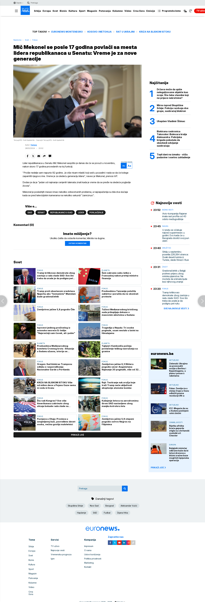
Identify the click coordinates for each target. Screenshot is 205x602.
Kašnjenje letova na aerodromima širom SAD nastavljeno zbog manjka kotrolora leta (120, 405)
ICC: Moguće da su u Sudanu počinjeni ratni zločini (179, 410)
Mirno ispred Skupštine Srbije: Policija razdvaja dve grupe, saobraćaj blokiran (172, 108)
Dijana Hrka (122, 512)
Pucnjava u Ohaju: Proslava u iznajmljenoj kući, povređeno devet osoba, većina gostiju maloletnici (56, 423)
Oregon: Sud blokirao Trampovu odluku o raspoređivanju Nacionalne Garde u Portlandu (54, 368)
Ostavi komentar (77, 245)
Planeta (106, 272)
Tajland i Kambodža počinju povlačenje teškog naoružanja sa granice (120, 350)
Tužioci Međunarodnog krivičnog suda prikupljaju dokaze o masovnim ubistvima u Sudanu (120, 314)
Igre (53, 558)
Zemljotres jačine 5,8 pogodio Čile (56, 311)
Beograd (109, 505)
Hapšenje (81, 512)
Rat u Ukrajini (125, 31)
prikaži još (77, 436)
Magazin (92, 10)
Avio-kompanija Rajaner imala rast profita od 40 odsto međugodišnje (174, 216)
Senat (41, 214)
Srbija (37, 10)
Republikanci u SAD (61, 214)
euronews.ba (162, 354)
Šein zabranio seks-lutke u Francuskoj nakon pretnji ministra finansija (120, 277)
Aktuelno (174, 360)
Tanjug (33, 146)
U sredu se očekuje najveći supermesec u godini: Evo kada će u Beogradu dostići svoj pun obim (175, 235)
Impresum (88, 546)
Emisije (150, 10)
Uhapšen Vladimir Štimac (171, 121)
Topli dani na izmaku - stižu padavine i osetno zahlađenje (173, 156)
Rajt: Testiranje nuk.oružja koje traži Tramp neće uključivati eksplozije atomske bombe (118, 387)
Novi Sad (94, 505)
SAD (30, 214)
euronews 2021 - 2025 (101, 595)
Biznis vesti (167, 210)
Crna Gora (139, 10)
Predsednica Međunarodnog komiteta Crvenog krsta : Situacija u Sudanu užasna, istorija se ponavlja (55, 350)
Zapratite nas (117, 537)
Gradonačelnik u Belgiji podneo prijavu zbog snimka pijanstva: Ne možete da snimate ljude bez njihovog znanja (174, 276)
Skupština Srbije (75, 505)
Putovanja (105, 10)
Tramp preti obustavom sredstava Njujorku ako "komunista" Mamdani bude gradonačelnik (56, 295)
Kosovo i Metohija (99, 31)
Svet (55, 10)
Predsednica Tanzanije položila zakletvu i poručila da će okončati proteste (120, 295)
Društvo (166, 248)
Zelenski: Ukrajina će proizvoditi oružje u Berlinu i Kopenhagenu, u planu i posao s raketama (178, 369)
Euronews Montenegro (67, 31)
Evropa (47, 10)
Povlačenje (96, 214)
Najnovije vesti (58, 550)
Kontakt (87, 567)
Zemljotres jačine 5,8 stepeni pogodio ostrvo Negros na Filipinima (118, 423)
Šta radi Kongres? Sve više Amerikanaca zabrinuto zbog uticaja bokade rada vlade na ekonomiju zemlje (53, 405)
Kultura (73, 10)
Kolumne (117, 10)
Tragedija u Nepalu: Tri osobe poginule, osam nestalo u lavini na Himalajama (120, 332)
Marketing (89, 563)
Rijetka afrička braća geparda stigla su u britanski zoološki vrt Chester (179, 431)
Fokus (35, 40)
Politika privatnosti (92, 558)
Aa (121, 167)
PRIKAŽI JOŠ (158, 467)
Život (165, 267)
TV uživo (55, 546)
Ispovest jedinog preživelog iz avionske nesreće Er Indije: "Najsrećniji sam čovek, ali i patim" (56, 332)
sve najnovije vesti (177, 308)
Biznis (63, 10)
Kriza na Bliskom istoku (155, 31)
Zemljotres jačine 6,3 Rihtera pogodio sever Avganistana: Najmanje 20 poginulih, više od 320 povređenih (121, 368)
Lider (81, 214)
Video (127, 10)
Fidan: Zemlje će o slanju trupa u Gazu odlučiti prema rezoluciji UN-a (179, 392)
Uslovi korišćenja (92, 554)
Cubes (116, 598)
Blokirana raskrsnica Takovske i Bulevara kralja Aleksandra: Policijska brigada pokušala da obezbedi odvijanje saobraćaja (172, 138)
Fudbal (107, 512)
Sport (82, 10)
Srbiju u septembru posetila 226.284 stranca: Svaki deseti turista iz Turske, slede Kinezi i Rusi (175, 255)
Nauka (165, 226)
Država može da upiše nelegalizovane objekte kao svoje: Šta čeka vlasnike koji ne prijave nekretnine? (173, 93)
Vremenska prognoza (61, 554)
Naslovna (17, 40)
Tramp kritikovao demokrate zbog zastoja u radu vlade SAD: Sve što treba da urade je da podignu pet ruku (56, 277)
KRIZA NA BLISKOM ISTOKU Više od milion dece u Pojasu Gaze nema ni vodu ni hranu (56, 387)
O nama (87, 550)
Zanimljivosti (176, 422)
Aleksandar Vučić (129, 505)
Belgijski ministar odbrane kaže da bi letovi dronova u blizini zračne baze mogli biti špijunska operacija (179, 454)
